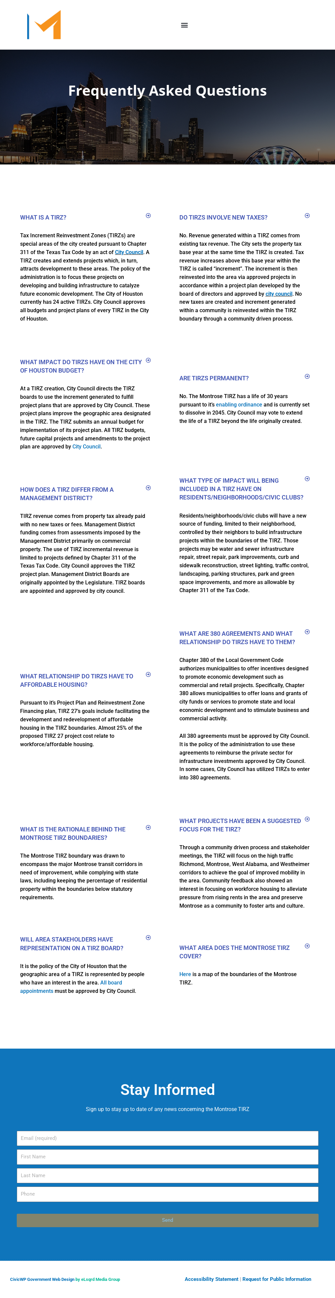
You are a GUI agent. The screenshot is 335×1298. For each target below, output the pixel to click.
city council (279, 294)
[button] (184, 24)
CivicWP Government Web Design (42, 1279)
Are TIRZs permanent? (214, 378)
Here (185, 974)
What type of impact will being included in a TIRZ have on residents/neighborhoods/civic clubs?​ (241, 489)
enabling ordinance (239, 404)
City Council (129, 252)
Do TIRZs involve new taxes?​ (223, 217)
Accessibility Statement (211, 1279)
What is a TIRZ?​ (43, 217)
